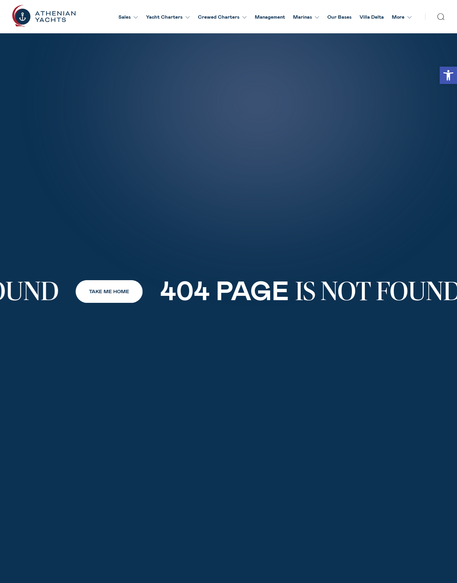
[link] (448, 75)
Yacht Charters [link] (168, 17)
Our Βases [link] (339, 17)
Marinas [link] (306, 17)
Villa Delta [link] (372, 17)
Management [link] (270, 17)
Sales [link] (128, 17)
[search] (441, 16)
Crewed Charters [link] (222, 17)
